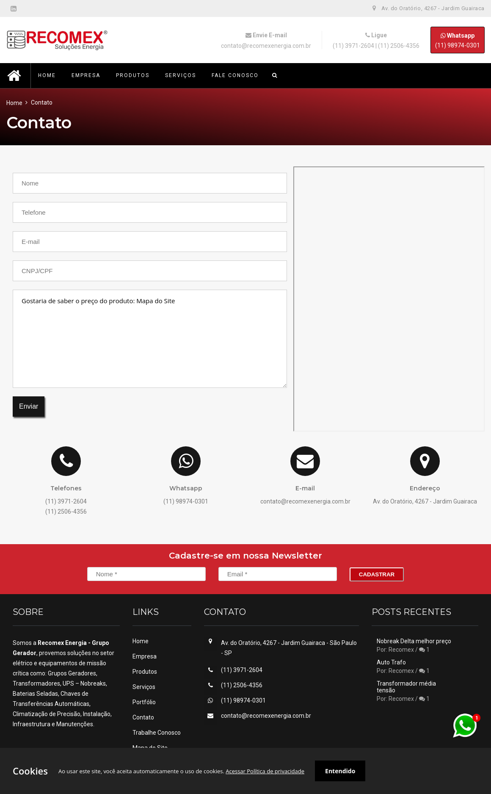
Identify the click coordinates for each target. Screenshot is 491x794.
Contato (143, 717)
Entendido (340, 771)
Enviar (28, 406)
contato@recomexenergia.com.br (266, 45)
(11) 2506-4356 (398, 45)
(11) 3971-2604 (353, 45)
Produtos (144, 671)
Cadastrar (376, 574)
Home (14, 103)
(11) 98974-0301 (457, 40)
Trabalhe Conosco (156, 732)
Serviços (143, 686)
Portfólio (144, 702)
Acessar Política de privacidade (265, 771)
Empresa (144, 656)
